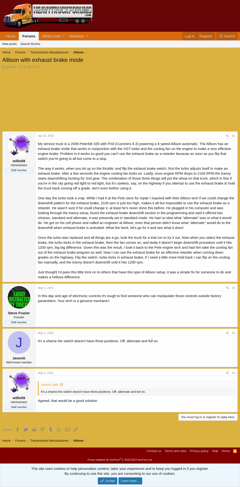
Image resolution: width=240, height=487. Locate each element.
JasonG (18, 358)
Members (76, 36)
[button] (63, 36)
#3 (233, 333)
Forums (28, 36)
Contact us (154, 451)
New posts (9, 44)
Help (215, 451)
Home (10, 36)
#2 (233, 288)
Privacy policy (199, 451)
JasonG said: (50, 384)
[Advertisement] (37, 100)
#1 (233, 135)
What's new (51, 36)
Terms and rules (175, 451)
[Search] (227, 36)
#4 (233, 373)
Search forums (30, 44)
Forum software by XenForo (120, 459)
